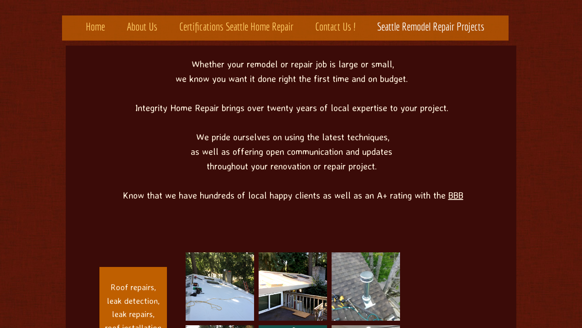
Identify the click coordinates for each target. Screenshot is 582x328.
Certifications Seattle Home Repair (236, 26)
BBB (455, 195)
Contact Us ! (335, 26)
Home (95, 26)
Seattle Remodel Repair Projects (430, 26)
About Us (142, 26)
